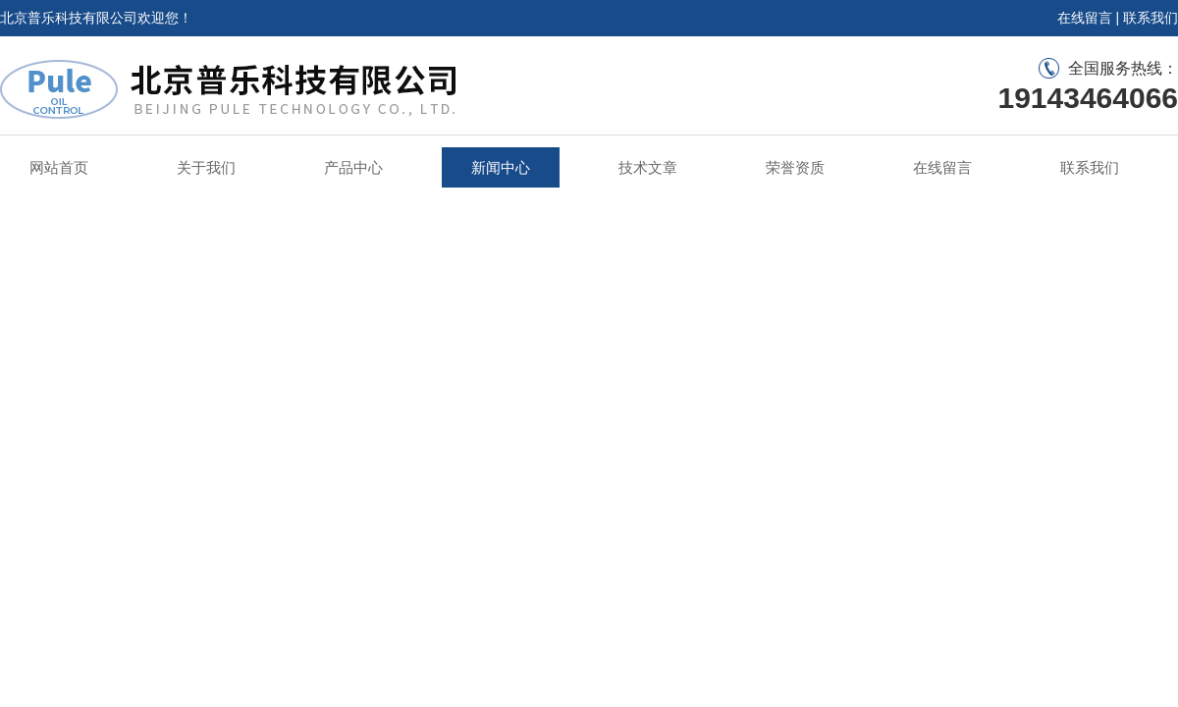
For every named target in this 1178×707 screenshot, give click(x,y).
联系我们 (1150, 18)
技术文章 (647, 167)
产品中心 (353, 167)
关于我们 (206, 167)
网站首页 (58, 167)
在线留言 (1084, 18)
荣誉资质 (795, 167)
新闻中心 (500, 167)
